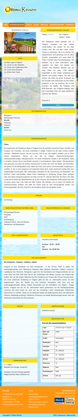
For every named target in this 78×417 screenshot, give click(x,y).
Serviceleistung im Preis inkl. (20, 208)
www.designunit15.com (37, 404)
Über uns (44, 25)
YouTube (72, 396)
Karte (20, 306)
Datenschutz (70, 415)
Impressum (62, 415)
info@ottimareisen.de (15, 404)
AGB (55, 415)
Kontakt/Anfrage (57, 25)
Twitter (65, 396)
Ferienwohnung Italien (58, 30)
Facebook (58, 396)
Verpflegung (58, 306)
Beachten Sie (58, 319)
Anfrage (58, 105)
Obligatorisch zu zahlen (58, 208)
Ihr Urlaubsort (39, 258)
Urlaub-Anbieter (34, 399)
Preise (39, 195)
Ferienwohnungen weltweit (38, 402)
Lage (20, 58)
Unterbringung (39, 111)
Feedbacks (70, 25)
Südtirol (51, 34)
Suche (36, 25)
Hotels (29, 25)
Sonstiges (58, 235)
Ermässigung (20, 360)
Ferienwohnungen (17, 25)
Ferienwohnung (39, 138)
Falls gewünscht (20, 235)
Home (5, 25)
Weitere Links (33, 407)
